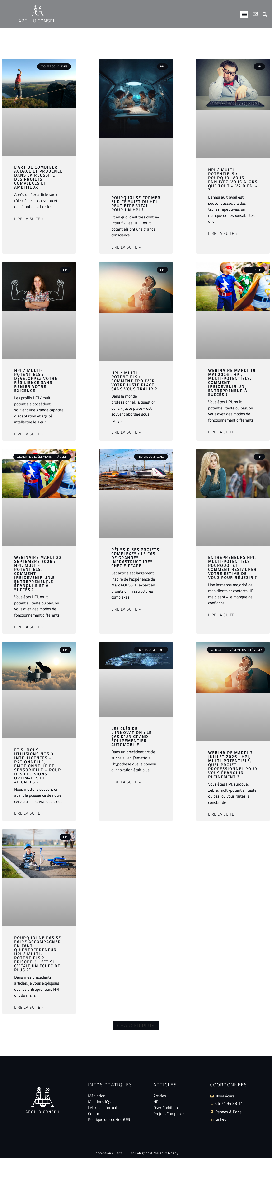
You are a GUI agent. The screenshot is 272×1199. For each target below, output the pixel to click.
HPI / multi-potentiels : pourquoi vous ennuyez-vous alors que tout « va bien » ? (233, 180)
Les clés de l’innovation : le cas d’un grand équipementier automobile (131, 736)
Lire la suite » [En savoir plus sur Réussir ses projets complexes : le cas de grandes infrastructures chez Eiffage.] (126, 609)
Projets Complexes (169, 1114)
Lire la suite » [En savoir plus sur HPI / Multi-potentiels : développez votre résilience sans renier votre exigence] (29, 434)
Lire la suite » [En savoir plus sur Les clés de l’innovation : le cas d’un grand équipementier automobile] (126, 782)
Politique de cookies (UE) (109, 1120)
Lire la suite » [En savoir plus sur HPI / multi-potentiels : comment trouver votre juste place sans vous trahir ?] (126, 432)
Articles (159, 1096)
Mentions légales (102, 1102)
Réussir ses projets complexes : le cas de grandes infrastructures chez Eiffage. (135, 557)
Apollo (37, 20)
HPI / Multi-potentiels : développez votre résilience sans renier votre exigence (35, 380)
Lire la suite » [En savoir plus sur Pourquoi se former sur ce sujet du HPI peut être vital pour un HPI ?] (126, 247)
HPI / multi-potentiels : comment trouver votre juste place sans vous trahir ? (134, 381)
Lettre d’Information (105, 1108)
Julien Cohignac (137, 1153)
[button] (244, 14)
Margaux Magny (166, 1153)
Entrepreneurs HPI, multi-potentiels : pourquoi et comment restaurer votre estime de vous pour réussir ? (232, 567)
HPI (156, 1102)
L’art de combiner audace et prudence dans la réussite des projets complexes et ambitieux (38, 177)
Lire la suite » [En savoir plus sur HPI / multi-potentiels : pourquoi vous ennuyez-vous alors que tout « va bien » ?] (223, 233)
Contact (94, 1114)
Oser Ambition (165, 1108)
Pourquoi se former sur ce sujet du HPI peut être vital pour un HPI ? (136, 204)
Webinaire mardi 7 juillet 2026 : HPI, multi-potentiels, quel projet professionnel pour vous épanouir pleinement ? (233, 765)
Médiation (96, 1096)
